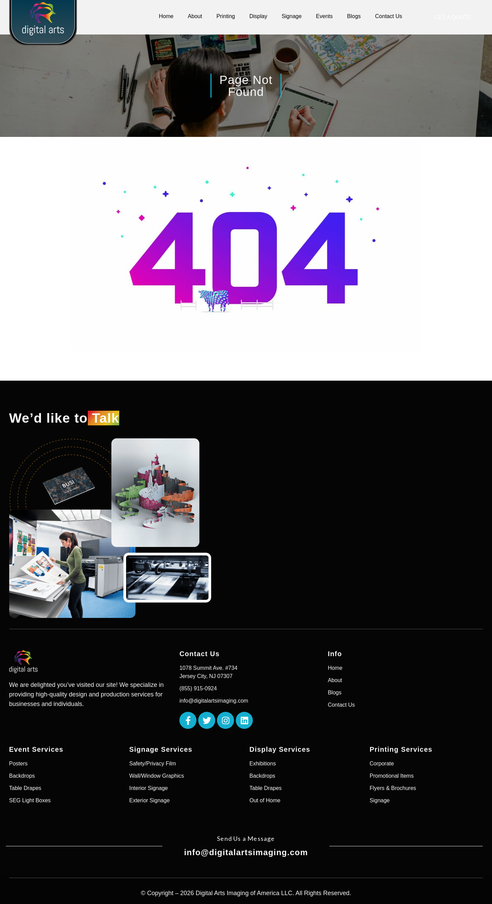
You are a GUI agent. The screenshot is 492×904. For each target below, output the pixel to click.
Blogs (354, 16)
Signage (292, 16)
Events (324, 16)
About (195, 16)
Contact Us (388, 16)
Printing (225, 16)
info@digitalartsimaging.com (246, 852)
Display (258, 16)
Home (166, 16)
